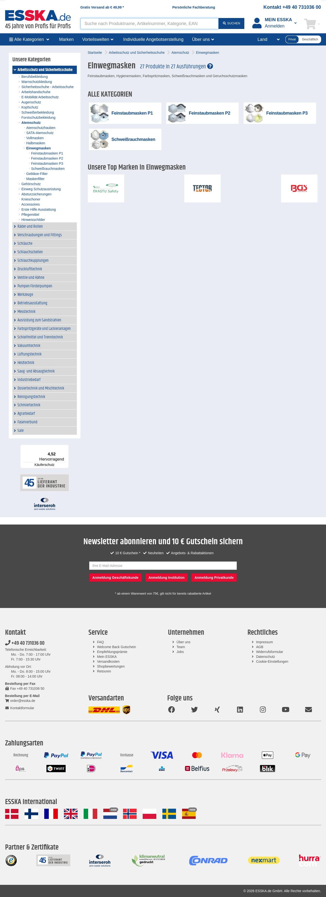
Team (180, 647)
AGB (259, 647)
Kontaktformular (19, 708)
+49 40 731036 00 (24, 643)
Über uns (183, 642)
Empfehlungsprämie (112, 652)
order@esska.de (20, 701)
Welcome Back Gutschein (116, 647)
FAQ (100, 642)
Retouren (104, 671)
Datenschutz (265, 657)
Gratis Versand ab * (102, 7)
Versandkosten (108, 661)
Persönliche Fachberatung (193, 7)
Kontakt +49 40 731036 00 (292, 7)
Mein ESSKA (107, 657)
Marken (66, 39)
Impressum (264, 642)
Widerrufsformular (269, 652)
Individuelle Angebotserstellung (153, 39)
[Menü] (66, 447)
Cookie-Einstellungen (272, 661)
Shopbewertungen (111, 666)
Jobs (180, 652)
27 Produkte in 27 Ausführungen (176, 66)
